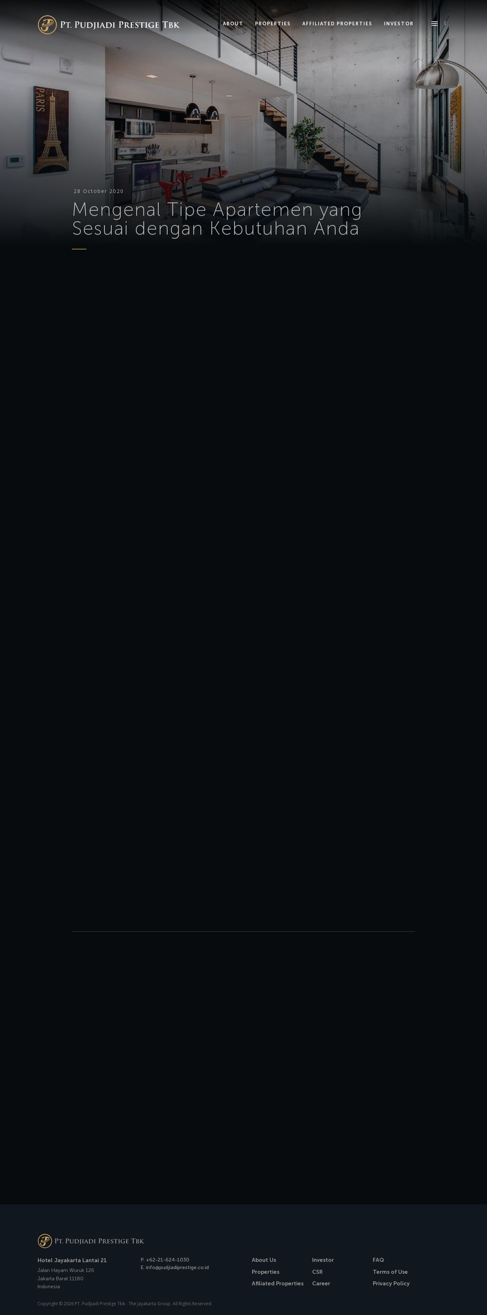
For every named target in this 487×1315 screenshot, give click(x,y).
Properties (265, 1272)
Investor (323, 1260)
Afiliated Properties (277, 1283)
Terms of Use (390, 1272)
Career (321, 1283)
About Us (264, 1260)
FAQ (378, 1260)
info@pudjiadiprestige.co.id (177, 1267)
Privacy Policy (391, 1283)
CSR (317, 1272)
